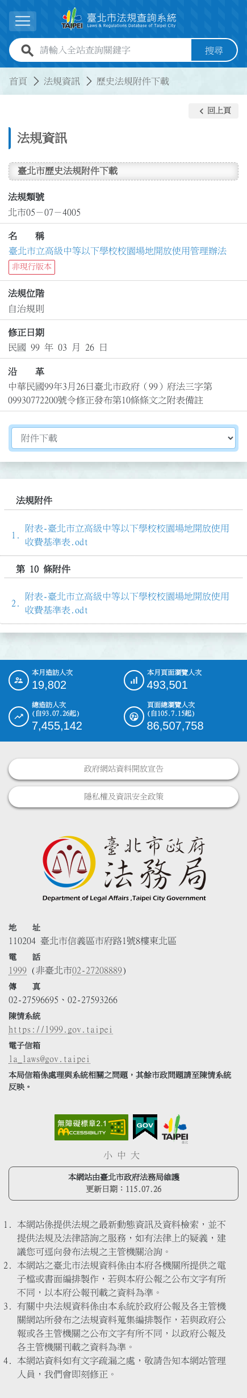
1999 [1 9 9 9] (18, 970)
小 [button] (107, 1155)
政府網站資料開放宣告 (124, 769)
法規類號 (26, 196)
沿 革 (26, 371)
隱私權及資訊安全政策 (124, 797)
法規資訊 (62, 81)
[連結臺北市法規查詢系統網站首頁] (119, 19)
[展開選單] (22, 21)
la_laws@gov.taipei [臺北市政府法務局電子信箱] (49, 1058)
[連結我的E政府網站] (145, 1127)
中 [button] (121, 1155)
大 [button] (135, 1155)
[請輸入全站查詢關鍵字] (113, 50)
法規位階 (26, 293)
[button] (213, 111)
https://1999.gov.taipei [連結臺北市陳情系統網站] (61, 1029)
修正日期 (26, 332)
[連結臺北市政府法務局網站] (123, 868)
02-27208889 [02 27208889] (97, 970)
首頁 (18, 81)
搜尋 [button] (214, 50)
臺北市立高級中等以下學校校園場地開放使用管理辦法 (118, 250)
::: (7, 74)
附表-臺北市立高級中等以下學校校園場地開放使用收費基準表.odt (127, 535)
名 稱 (26, 236)
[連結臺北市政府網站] (175, 1129)
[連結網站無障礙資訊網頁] (91, 1127)
